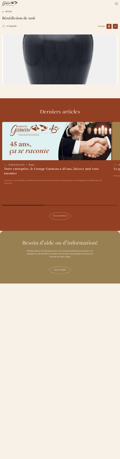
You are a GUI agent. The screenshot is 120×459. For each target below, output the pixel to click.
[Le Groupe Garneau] (10, 3)
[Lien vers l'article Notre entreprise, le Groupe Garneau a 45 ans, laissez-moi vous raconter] (56, 160)
